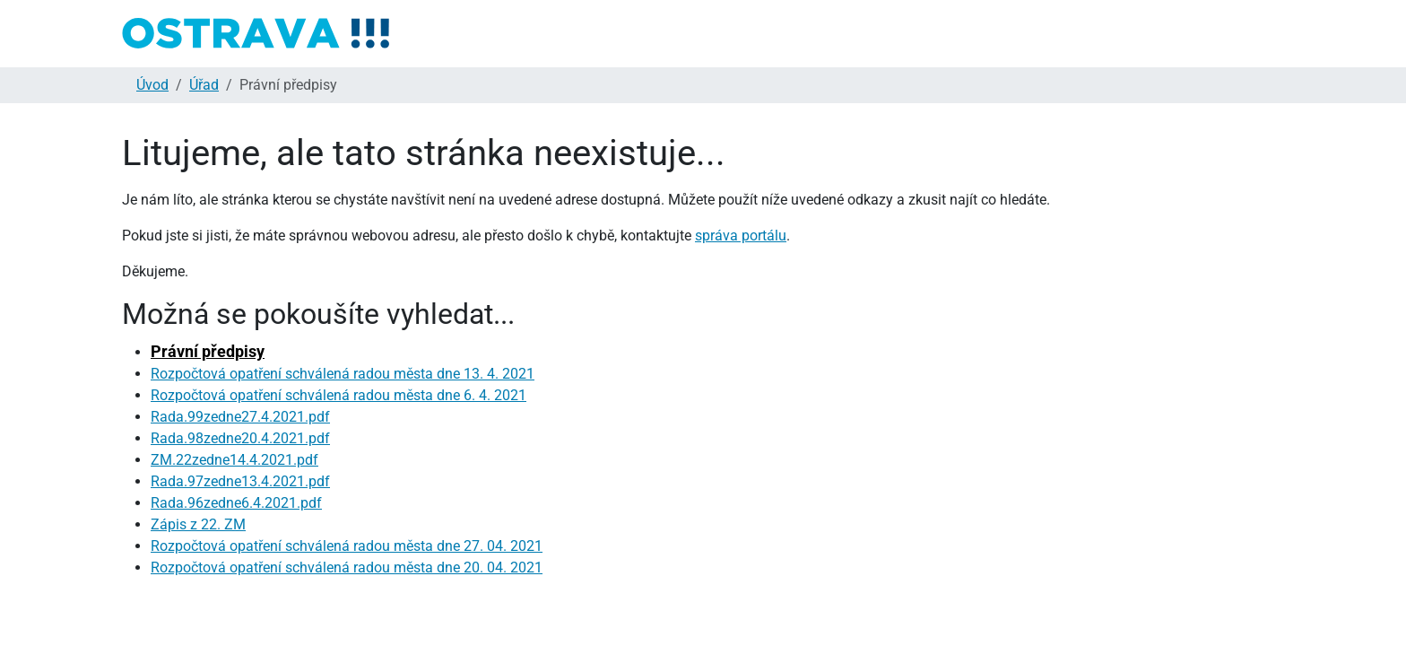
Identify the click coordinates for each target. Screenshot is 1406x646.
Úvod (152, 84)
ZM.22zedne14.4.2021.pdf (234, 459)
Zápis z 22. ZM (198, 524)
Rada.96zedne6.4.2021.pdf (236, 502)
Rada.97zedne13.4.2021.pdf (240, 481)
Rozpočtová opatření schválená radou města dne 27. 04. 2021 (346, 545)
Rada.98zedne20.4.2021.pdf (240, 438)
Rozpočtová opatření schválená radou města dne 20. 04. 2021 (346, 567)
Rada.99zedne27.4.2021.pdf (240, 416)
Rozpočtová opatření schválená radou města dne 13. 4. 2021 (342, 373)
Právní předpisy (208, 351)
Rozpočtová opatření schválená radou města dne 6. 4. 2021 (338, 395)
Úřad (204, 84)
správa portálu (740, 235)
